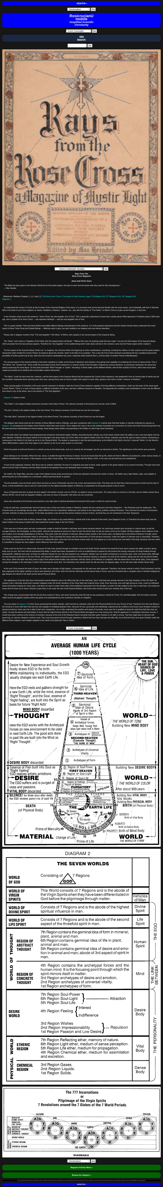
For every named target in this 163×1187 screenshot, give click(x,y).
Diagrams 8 (117, 519)
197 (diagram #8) (129, 296)
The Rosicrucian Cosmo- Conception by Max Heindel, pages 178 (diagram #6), (73, 296)
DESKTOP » (81, 3)
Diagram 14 (8, 398)
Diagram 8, (95, 423)
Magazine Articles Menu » (81, 1167)
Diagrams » (7, 299)
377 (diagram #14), (113, 296)
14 (127, 519)
